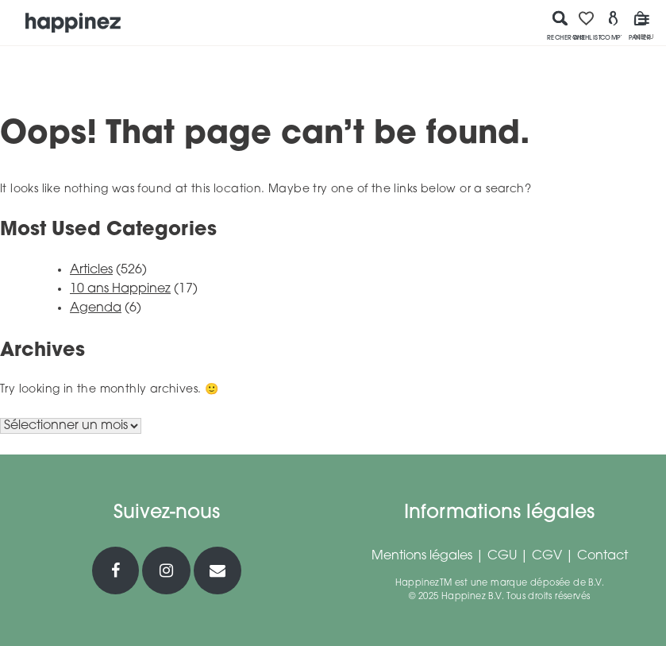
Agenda (95, 308)
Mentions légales (421, 556)
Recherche (560, 25)
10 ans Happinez (120, 289)
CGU (502, 556)
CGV (547, 556)
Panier (640, 25)
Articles (91, 270)
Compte (613, 25)
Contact (602, 556)
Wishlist (586, 25)
